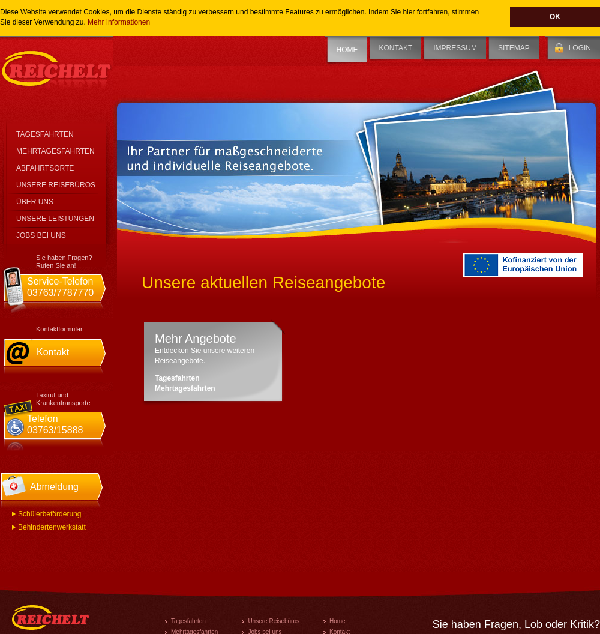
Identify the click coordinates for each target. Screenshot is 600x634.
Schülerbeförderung (49, 514)
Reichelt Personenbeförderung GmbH (56, 68)
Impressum (455, 48)
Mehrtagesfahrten (185, 388)
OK (555, 17)
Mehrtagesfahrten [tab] (55, 151)
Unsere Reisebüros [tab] (55, 185)
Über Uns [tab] (34, 202)
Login (580, 48)
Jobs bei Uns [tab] (41, 235)
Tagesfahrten (177, 378)
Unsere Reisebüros (273, 621)
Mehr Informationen (119, 22)
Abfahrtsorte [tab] (45, 168)
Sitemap (514, 48)
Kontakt (396, 48)
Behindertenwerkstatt (52, 527)
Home (347, 50)
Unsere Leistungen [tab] (55, 218)
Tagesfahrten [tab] (45, 134)
